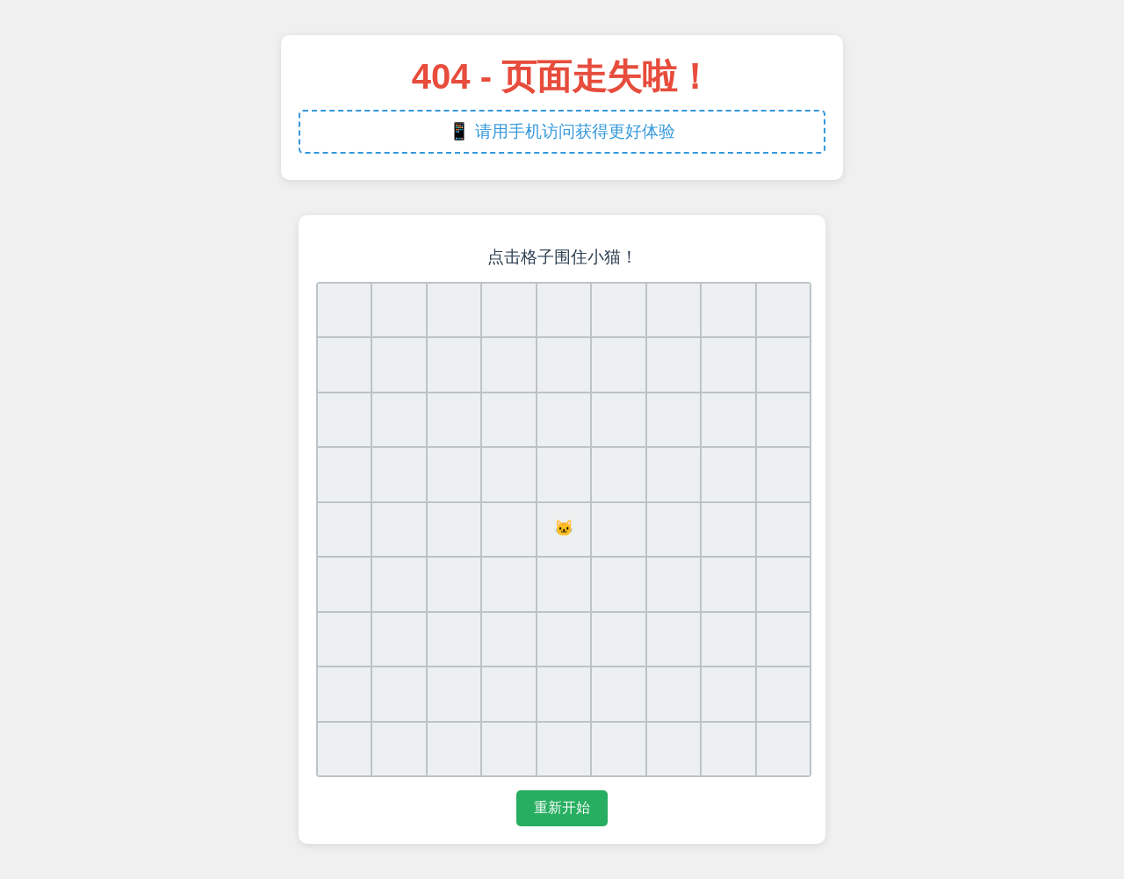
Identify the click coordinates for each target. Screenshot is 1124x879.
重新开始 (562, 807)
